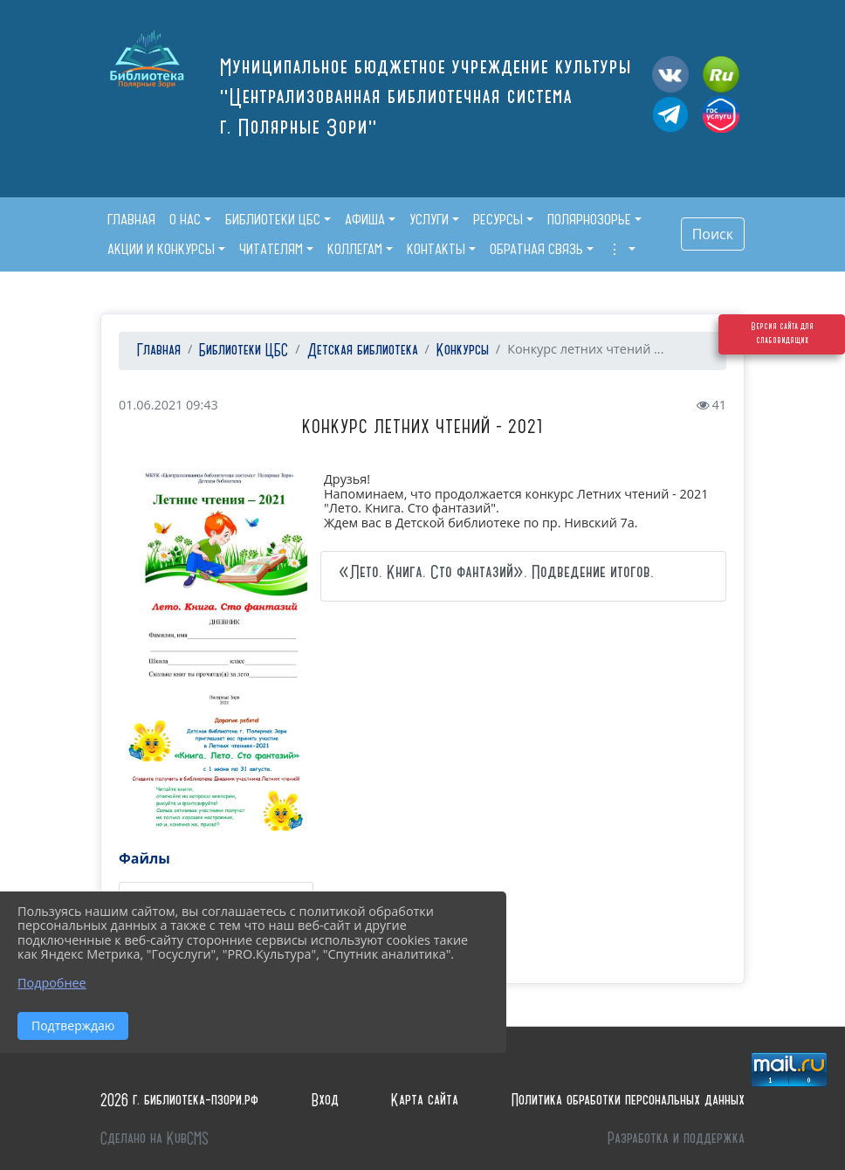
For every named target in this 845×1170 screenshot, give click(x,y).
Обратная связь (536, 249)
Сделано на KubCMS (154, 1139)
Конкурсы (462, 351)
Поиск (712, 234)
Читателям (271, 249)
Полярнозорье (589, 219)
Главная (157, 351)
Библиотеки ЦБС (272, 219)
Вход (325, 1101)
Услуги (429, 219)
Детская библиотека (362, 351)
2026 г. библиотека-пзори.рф (179, 1101)
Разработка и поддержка (676, 1139)
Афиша (365, 219)
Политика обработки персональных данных (628, 1101)
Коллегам (354, 249)
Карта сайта (424, 1101)
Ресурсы (498, 219)
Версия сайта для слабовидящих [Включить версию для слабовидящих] (782, 370)
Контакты (436, 249)
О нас (185, 219)
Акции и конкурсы (161, 249)
